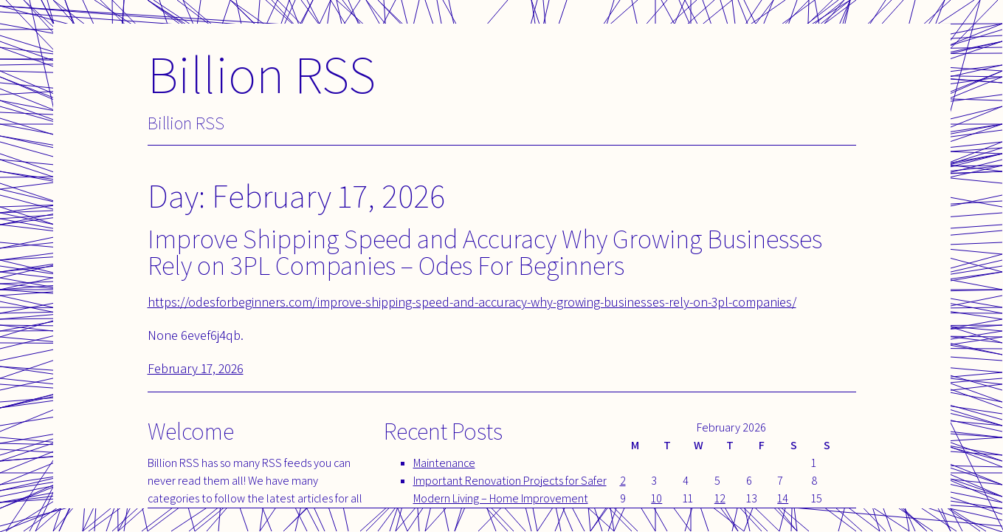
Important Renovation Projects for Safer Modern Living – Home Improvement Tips (510, 498)
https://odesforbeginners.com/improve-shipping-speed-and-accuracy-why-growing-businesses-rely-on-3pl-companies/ (472, 301)
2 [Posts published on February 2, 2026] (623, 480)
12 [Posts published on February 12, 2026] (719, 498)
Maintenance (444, 463)
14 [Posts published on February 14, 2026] (782, 498)
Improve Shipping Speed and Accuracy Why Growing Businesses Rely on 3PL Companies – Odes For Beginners (485, 251)
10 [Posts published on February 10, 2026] (656, 498)
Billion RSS (262, 73)
